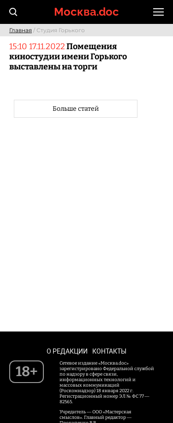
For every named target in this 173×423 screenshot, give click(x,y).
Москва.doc (86, 11)
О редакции (67, 351)
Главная (20, 30)
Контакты (109, 351)
